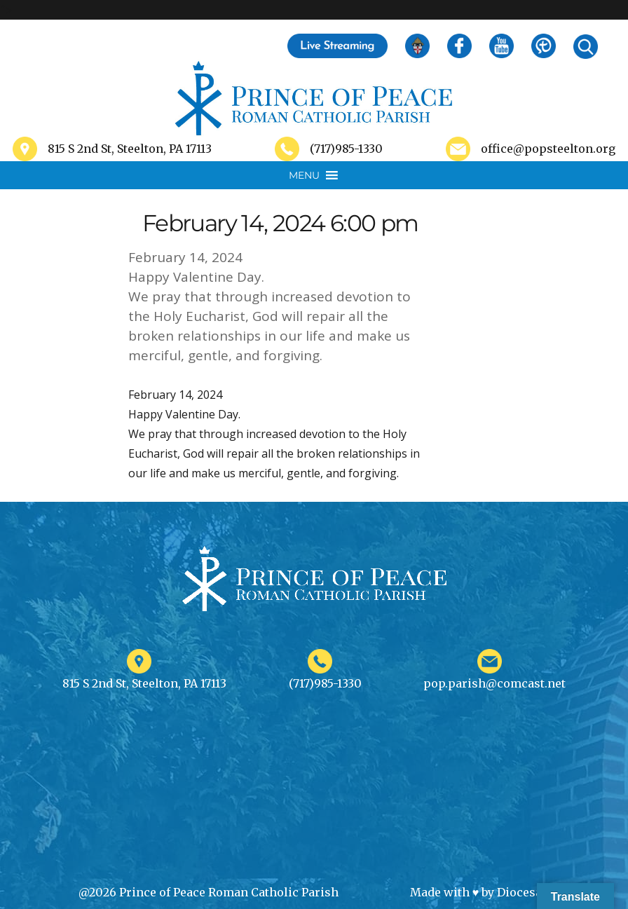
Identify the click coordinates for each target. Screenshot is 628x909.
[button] (304, 175)
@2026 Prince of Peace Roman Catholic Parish (208, 892)
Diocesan (523, 892)
